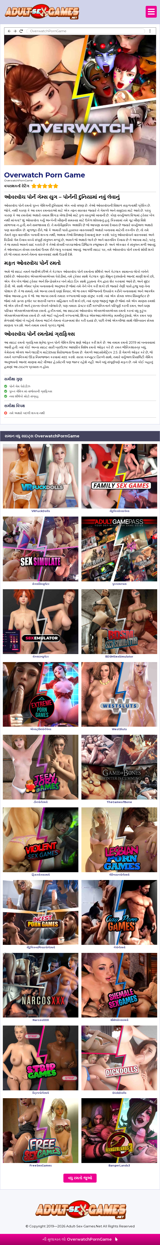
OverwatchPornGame (18, 180)
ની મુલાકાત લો (80, 1239)
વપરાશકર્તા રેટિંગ (16, 186)
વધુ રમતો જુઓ (80, 1178)
